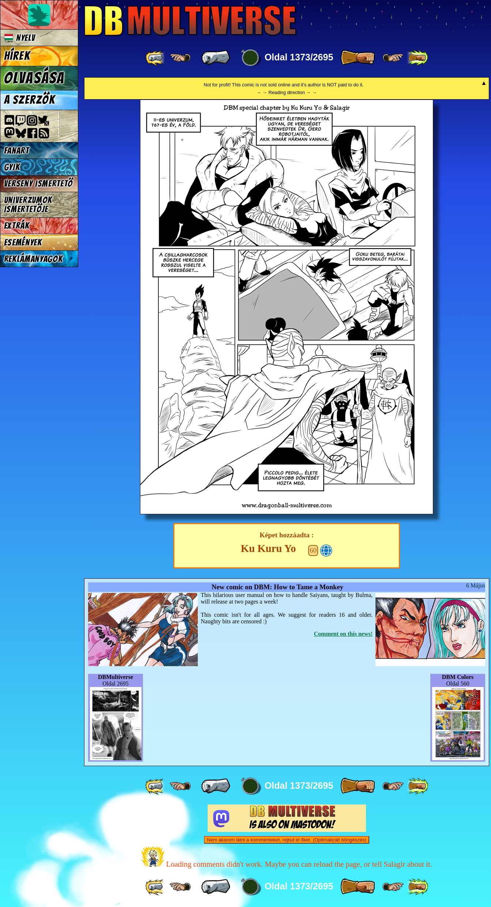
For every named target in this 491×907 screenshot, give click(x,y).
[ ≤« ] (180, 58)
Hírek (17, 56)
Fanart (16, 150)
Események (23, 242)
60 (313, 550)
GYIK (12, 167)
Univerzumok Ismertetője (28, 204)
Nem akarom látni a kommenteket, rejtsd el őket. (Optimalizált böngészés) (286, 840)
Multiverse (190, 21)
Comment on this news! (343, 634)
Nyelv (19, 37)
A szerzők (29, 100)
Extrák (17, 225)
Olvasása (34, 78)
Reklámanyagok (33, 259)
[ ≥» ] (393, 58)
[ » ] (357, 58)
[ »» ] (417, 58)
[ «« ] (156, 58)
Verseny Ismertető (38, 183)
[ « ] (216, 58)
